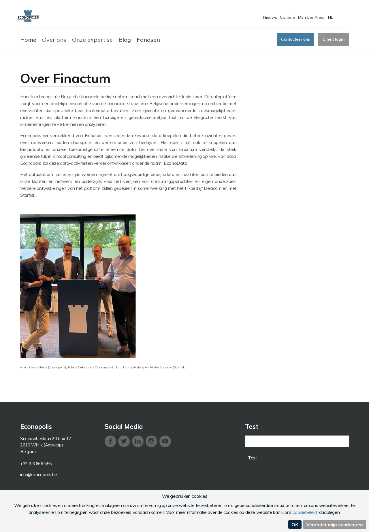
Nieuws (270, 17)
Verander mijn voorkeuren (334, 524)
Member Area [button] (311, 17)
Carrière (287, 17)
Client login (333, 39)
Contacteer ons (295, 39)
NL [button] (330, 17)
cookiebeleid (305, 512)
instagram (151, 441)
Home (28, 39)
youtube (165, 441)
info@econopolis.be (38, 474)
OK (294, 524)
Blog (124, 39)
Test (252, 458)
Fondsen (148, 39)
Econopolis (28, 16)
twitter (124, 441)
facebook (110, 441)
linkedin (138, 441)
